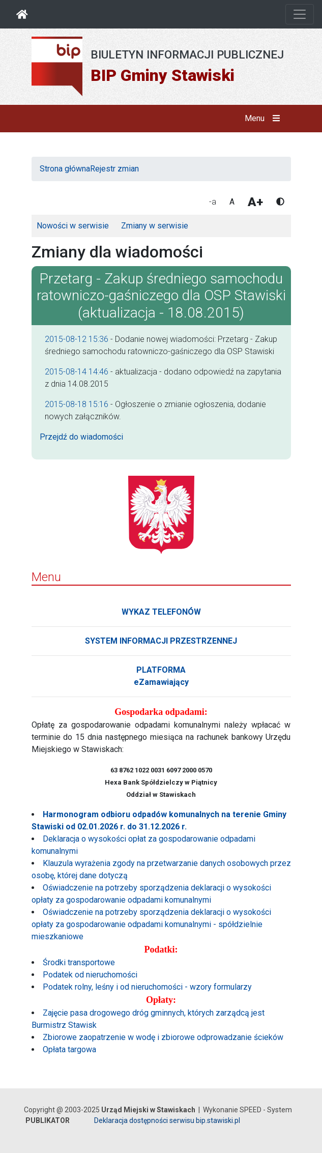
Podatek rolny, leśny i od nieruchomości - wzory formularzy (147, 987)
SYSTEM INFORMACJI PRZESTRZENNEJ (161, 641)
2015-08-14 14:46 (76, 372)
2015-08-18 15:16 (76, 404)
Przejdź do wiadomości (81, 437)
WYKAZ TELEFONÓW (161, 612)
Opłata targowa (69, 1049)
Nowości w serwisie (73, 225)
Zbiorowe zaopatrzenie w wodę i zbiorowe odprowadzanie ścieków (163, 1037)
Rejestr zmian (114, 169)
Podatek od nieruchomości (90, 974)
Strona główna (65, 169)
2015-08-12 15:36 (76, 339)
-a (212, 202)
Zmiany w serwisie (154, 225)
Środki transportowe (79, 962)
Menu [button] (264, 118)
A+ (255, 202)
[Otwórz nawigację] (299, 14)
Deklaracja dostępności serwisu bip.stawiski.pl (167, 1120)
